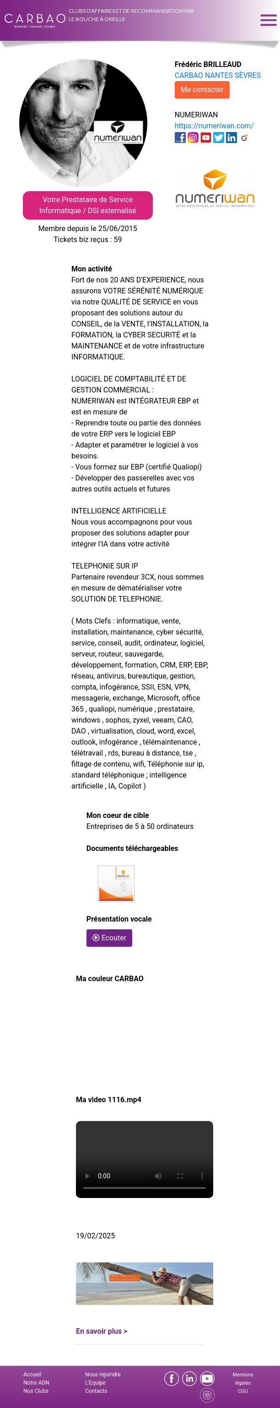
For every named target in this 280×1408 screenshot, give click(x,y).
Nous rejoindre (103, 1374)
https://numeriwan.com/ (214, 125)
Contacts (96, 1391)
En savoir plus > (101, 1331)
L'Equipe (95, 1383)
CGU (243, 1391)
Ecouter (109, 937)
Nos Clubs (35, 1391)
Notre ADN (36, 1383)
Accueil (32, 1374)
